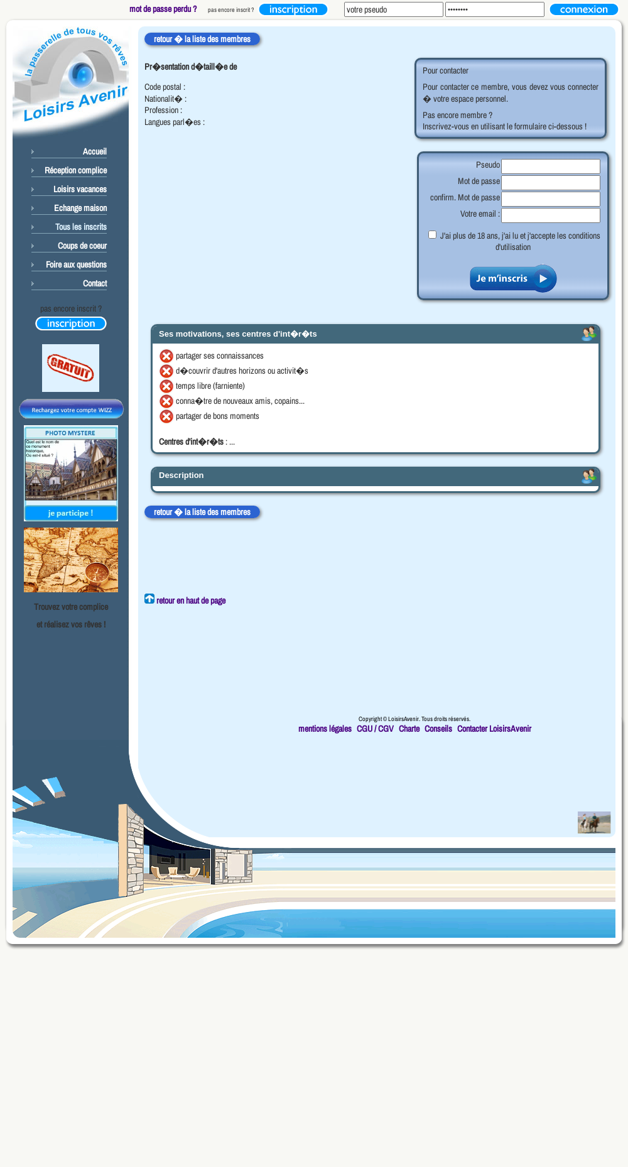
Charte (409, 728)
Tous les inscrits (81, 226)
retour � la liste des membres (202, 39)
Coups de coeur (82, 245)
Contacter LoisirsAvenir (494, 728)
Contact (95, 283)
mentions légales (325, 728)
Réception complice (76, 170)
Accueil (95, 151)
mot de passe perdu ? (163, 8)
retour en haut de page (184, 600)
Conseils (438, 728)
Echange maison (80, 208)
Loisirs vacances (80, 189)
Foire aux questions (76, 264)
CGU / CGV (375, 728)
